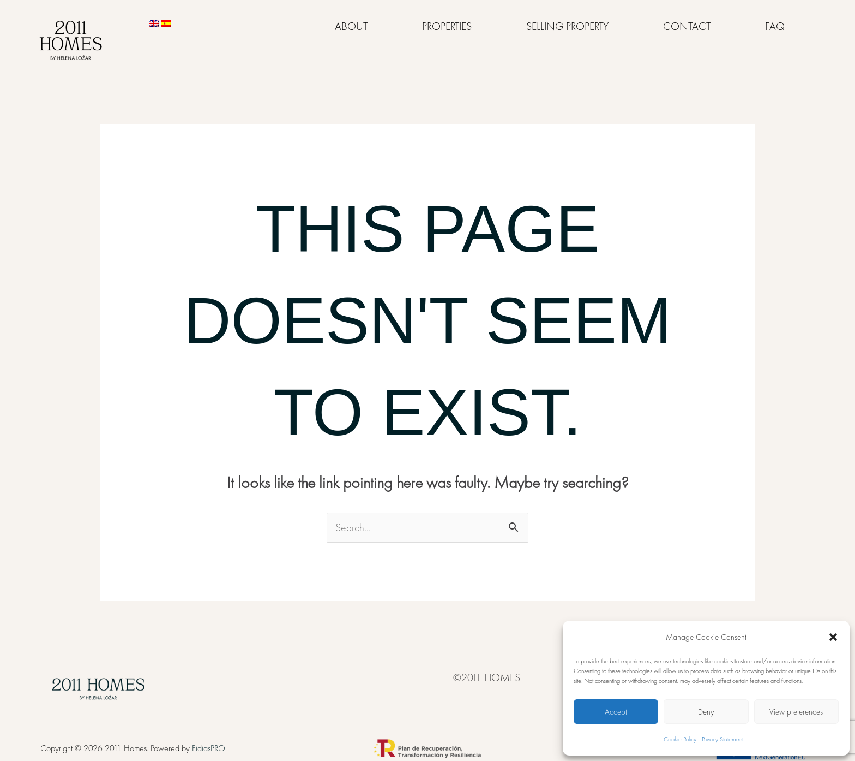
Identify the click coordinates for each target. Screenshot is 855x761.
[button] (833, 637)
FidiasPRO (208, 747)
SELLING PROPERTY (567, 26)
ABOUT (351, 26)
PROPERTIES (447, 26)
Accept (616, 711)
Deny (706, 711)
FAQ (775, 26)
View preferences (796, 711)
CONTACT (687, 26)
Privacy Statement (722, 739)
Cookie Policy (680, 739)
